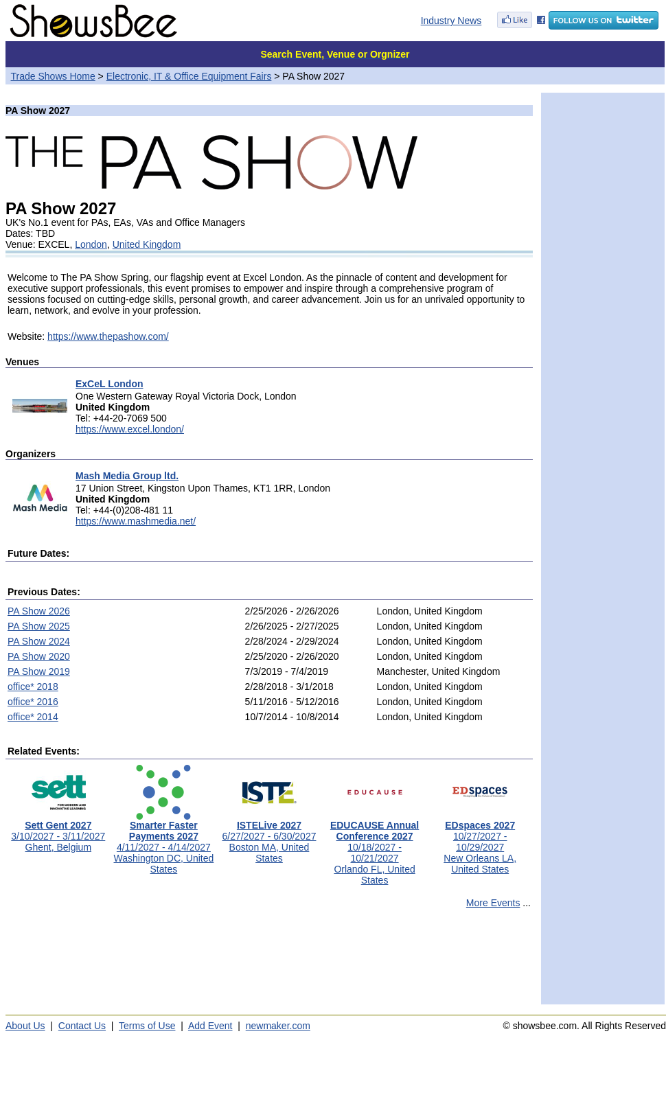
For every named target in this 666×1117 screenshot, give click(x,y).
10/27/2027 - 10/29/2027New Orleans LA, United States (480, 843)
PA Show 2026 (39, 611)
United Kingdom (147, 244)
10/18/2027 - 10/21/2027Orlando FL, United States (374, 848)
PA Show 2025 (39, 626)
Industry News (451, 20)
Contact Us (82, 1025)
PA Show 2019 (39, 671)
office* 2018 (33, 686)
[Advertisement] (269, 962)
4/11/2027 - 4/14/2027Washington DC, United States (164, 843)
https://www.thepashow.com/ (108, 336)
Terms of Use (147, 1025)
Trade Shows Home (53, 76)
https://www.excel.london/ (130, 429)
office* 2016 (33, 701)
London (91, 244)
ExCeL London (109, 383)
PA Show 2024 (39, 641)
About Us (25, 1025)
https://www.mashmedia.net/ (136, 521)
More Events (493, 902)
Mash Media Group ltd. (127, 475)
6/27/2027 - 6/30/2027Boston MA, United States (269, 837)
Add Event (210, 1025)
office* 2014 (33, 716)
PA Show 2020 (39, 656)
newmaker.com (278, 1025)
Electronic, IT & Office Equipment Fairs (189, 76)
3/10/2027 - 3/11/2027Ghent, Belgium (58, 832)
